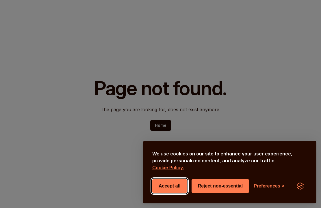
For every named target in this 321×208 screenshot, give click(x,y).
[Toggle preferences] (269, 186)
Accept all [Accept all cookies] (170, 185)
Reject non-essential (220, 185)
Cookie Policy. (168, 167)
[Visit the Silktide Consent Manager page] (300, 186)
